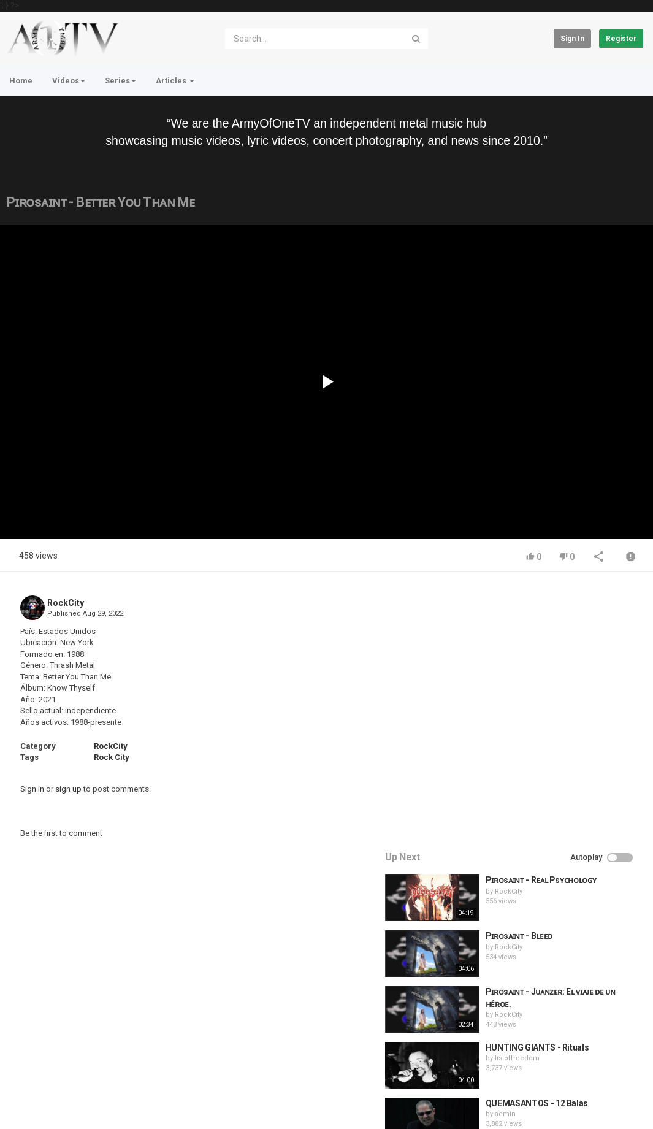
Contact (53, 1068)
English (616, 1107)
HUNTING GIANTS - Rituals (570, 785)
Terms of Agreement (117, 1068)
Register (621, 38)
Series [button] (120, 80)
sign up (68, 789)
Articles (175, 80)
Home (20, 80)
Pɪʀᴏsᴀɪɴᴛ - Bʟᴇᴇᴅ (551, 673)
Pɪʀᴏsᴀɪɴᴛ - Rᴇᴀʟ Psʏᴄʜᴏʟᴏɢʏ (573, 617)
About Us (65, 1100)
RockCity (65, 603)
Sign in (572, 38)
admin (537, 851)
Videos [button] (68, 80)
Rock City (111, 757)
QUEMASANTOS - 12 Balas (569, 840)
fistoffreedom (549, 796)
